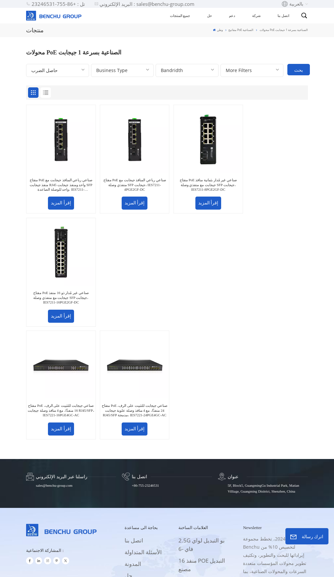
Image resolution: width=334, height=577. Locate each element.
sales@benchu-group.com (54, 368)
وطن (218, 30)
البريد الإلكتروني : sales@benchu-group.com (144, 4)
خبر (129, 493)
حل (209, 16)
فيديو (130, 481)
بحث (298, 70)
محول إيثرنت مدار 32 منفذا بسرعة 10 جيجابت (202, 504)
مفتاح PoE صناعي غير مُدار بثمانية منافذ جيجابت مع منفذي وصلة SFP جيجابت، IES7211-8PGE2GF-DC (202, 182)
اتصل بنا (283, 16)
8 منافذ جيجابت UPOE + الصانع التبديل (203, 479)
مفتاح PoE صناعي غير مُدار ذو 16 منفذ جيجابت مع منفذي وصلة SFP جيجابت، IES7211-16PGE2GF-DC (274, 182)
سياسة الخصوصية (214, 566)
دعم (232, 16)
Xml (188, 566)
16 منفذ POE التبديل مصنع (201, 447)
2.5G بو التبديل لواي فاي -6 (201, 427)
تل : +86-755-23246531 (55, 4)
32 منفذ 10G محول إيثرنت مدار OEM (200, 528)
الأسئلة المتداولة (143, 434)
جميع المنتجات (180, 16)
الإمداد (132, 470)
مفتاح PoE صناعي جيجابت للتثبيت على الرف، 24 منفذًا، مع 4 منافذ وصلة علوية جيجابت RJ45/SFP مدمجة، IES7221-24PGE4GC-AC (131, 293)
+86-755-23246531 (145, 368)
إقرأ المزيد (60, 201)
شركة (256, 16)
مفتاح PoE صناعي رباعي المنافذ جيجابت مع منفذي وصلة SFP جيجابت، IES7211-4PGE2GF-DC (131, 182)
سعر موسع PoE (196, 463)
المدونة (133, 446)
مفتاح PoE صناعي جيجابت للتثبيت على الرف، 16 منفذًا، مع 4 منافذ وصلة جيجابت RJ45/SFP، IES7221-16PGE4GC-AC (60, 293)
